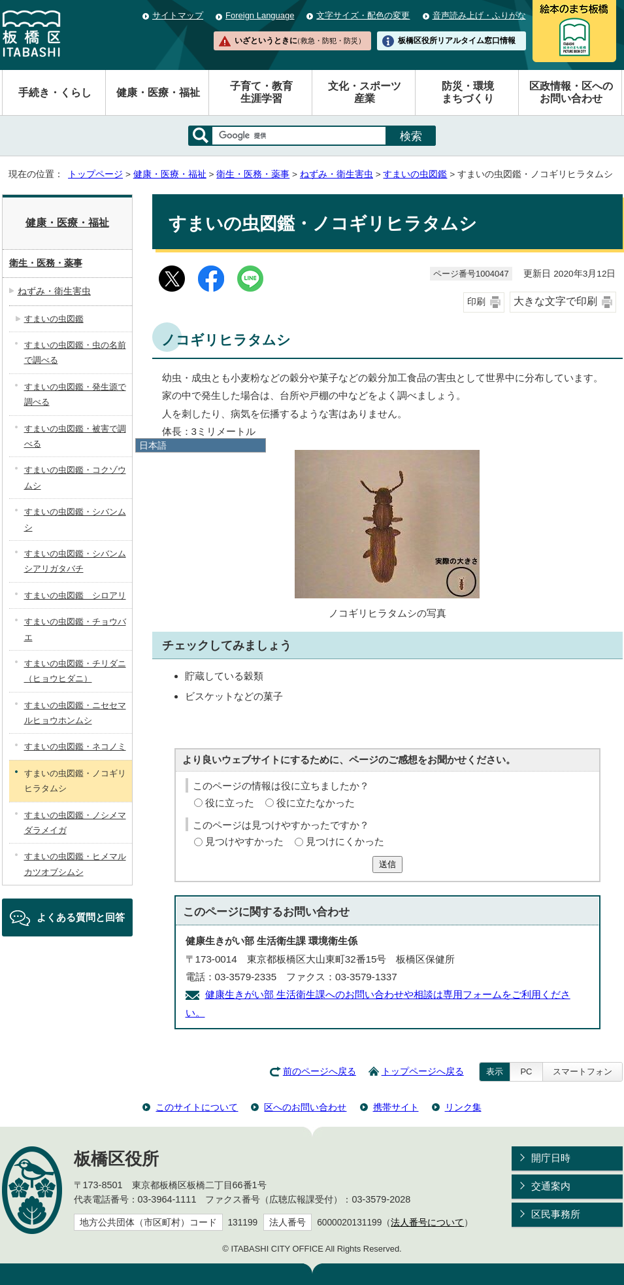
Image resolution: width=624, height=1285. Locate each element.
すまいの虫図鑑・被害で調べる (75, 436)
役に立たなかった (315, 802)
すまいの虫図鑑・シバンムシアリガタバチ (75, 561)
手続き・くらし (54, 92)
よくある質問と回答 (81, 917)
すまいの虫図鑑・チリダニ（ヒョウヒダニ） (75, 671)
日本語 (153, 445)
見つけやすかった (244, 841)
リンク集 (463, 1107)
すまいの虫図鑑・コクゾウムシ (75, 477)
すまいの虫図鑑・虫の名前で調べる (75, 352)
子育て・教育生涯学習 (261, 92)
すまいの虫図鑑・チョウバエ (75, 629)
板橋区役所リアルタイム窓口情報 (457, 40)
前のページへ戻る (319, 1071)
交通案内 (550, 1185)
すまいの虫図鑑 (415, 174)
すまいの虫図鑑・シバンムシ (75, 519)
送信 (387, 864)
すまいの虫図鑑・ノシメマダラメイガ (75, 822)
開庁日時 (550, 1157)
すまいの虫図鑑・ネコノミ (75, 746)
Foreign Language (259, 15)
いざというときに (300, 40)
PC (526, 1071)
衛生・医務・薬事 (252, 174)
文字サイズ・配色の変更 (363, 15)
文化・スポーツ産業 (364, 92)
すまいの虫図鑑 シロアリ (75, 595)
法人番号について (427, 1222)
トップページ (95, 174)
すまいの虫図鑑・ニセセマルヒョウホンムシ (75, 712)
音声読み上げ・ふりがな (479, 15)
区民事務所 (555, 1214)
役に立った (229, 802)
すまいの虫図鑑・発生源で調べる (75, 394)
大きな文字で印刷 (555, 301)
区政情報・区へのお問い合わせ (571, 92)
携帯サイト (396, 1107)
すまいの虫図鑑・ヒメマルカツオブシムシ (75, 863)
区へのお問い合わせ (305, 1107)
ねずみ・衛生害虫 (336, 174)
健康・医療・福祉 (158, 92)
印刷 (476, 302)
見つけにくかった (345, 841)
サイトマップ (177, 15)
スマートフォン (582, 1071)
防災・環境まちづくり (468, 92)
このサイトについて (197, 1107)
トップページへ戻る (423, 1071)
